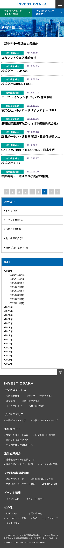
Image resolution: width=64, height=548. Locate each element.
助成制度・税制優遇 (45, 435)
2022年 (8, 315)
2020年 (8, 323)
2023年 (8, 311)
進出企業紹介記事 (49, 464)
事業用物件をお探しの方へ (19, 445)
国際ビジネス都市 (31, 401)
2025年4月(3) (16, 291)
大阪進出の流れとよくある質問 (13, 12)
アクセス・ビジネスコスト (39, 396)
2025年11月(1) (17, 274)
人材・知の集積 (36, 405)
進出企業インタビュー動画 (19, 464)
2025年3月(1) (16, 295)
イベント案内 (12, 498)
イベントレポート (35, 498)
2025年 (8, 270)
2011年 (8, 359)
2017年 (8, 335)
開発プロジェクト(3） (16, 247)
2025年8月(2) (16, 283)
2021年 (8, 319)
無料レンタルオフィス (17, 440)
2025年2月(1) (16, 299)
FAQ (35, 518)
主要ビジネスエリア (16, 420)
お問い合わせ (35, 513)
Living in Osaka (49, 484)
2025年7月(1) (16, 287)
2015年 (8, 343)
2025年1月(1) (16, 303)
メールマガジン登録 (16, 518)
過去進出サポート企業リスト (20, 459)
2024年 (8, 307)
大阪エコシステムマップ (45, 420)
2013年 (8, 351)
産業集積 (10, 401)
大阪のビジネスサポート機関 (20, 484)
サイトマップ (51, 518)
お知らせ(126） (13, 229)
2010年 (8, 363)
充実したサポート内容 (17, 435)
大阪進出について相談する (45, 12)
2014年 (8, 347)
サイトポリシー (14, 523)
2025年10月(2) (17, 279)
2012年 (8, 355)
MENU (60, 4)
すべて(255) (11, 210)
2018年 (8, 331)
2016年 (8, 339)
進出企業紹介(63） (15, 238)
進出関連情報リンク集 (42, 479)
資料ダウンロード (15, 479)
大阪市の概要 (12, 396)
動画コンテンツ (14, 513)
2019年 (8, 327)
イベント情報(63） (15, 220)
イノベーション (14, 405)
